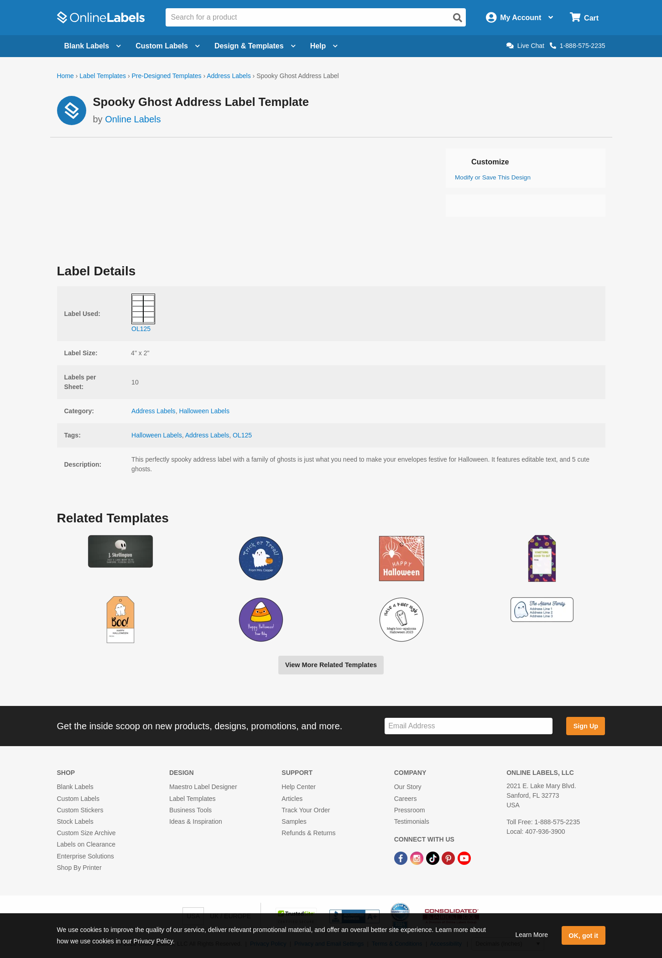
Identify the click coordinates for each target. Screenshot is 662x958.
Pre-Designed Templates (166, 75)
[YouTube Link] (464, 857)
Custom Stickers (80, 810)
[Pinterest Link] (449, 857)
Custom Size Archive (86, 833)
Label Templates (102, 75)
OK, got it (583, 935)
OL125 (242, 435)
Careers (405, 798)
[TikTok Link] (433, 857)
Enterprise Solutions (85, 856)
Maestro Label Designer (203, 786)
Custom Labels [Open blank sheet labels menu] (168, 46)
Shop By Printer (79, 867)
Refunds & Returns (308, 833)
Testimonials (411, 821)
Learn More (531, 934)
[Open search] (457, 18)
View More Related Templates (331, 664)
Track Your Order (305, 810)
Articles (291, 798)
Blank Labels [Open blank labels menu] (92, 46)
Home (65, 75)
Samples (293, 821)
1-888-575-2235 (577, 45)
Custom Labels (78, 798)
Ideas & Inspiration (195, 821)
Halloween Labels (204, 411)
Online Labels (133, 119)
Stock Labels (75, 821)
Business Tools (190, 810)
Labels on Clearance (86, 844)
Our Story (408, 786)
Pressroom (409, 810)
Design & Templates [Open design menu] (255, 46)
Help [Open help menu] (324, 46)
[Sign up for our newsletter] (469, 726)
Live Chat (525, 45)
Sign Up (585, 726)
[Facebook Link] (401, 857)
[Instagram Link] (417, 857)
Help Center (298, 786)
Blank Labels (75, 786)
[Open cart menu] (584, 17)
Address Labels (229, 75)
